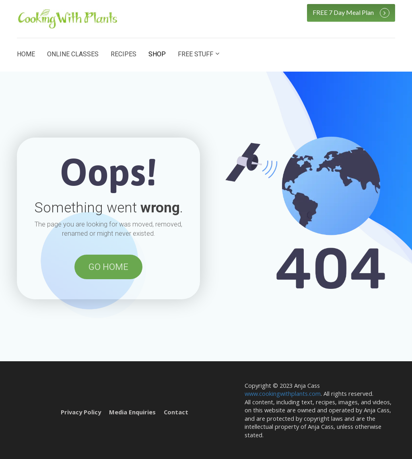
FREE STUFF (195, 54)
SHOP (157, 54)
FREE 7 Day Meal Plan (351, 13)
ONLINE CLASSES (73, 54)
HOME (26, 54)
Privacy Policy (81, 412)
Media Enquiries (132, 412)
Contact (176, 412)
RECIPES (123, 54)
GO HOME (108, 267)
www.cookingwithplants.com (283, 393)
